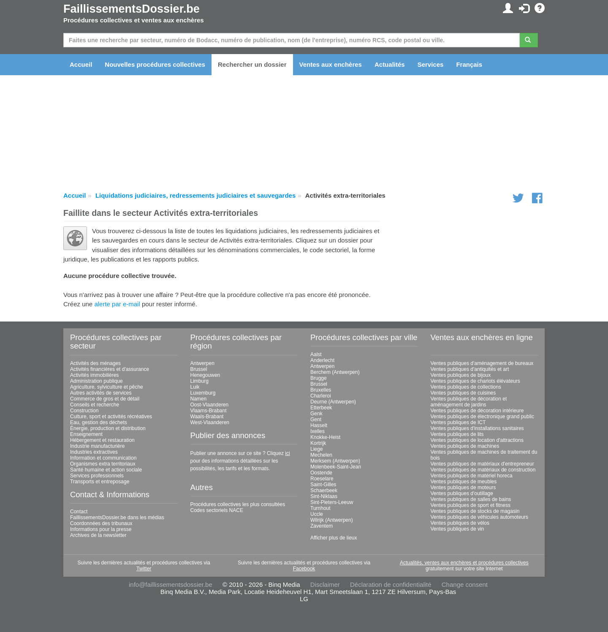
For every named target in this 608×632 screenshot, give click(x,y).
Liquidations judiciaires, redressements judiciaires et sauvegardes (195, 195)
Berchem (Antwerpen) (335, 372)
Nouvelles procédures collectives (155, 64)
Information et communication (103, 458)
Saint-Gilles (323, 485)
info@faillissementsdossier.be (170, 584)
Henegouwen (205, 375)
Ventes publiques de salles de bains (471, 499)
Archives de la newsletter (98, 535)
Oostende (321, 473)
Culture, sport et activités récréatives (111, 417)
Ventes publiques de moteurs (463, 487)
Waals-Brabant (207, 417)
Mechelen (321, 455)
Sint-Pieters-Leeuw (331, 502)
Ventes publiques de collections (466, 387)
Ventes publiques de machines (465, 446)
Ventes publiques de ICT (458, 422)
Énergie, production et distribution (108, 428)
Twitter (143, 569)
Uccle (316, 514)
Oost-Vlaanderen (209, 405)
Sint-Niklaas (323, 496)
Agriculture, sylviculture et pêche (106, 387)
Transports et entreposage (99, 482)
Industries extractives (94, 452)
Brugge (318, 378)
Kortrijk (318, 443)
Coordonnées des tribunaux (101, 523)
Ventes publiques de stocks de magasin (475, 511)
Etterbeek (321, 408)
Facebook (304, 569)
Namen (198, 399)
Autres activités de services (100, 393)
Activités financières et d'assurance (109, 369)
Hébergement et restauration (102, 440)
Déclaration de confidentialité (391, 584)
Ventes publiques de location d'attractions (477, 440)
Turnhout (320, 508)
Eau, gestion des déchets (98, 422)
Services (431, 64)
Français (469, 64)
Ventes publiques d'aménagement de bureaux (482, 363)
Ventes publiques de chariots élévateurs (475, 381)
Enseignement (86, 434)
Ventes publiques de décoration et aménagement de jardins (469, 402)
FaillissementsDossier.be (131, 9)
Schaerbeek (323, 490)
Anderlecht (322, 360)
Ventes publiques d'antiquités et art (470, 369)
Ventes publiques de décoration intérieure (477, 411)
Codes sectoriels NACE (216, 510)
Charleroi (320, 396)
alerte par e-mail (117, 304)
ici (287, 453)
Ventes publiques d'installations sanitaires (477, 428)
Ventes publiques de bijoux (461, 375)
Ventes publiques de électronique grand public (483, 417)
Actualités (390, 64)
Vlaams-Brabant (208, 411)
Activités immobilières (94, 375)
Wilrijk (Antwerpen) (331, 520)
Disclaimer (325, 584)
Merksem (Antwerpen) (335, 461)
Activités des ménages (95, 363)
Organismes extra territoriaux (103, 464)
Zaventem (321, 526)
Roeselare (322, 479)
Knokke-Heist (325, 437)
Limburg (199, 381)
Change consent (465, 584)
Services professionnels (97, 476)
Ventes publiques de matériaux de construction (483, 470)
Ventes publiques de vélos (460, 523)
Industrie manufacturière (97, 446)
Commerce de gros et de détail (104, 399)
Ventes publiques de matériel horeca (472, 476)
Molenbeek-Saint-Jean (335, 467)
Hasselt (318, 425)
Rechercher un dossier (252, 64)
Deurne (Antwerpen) (333, 402)
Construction (84, 411)
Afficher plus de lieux (333, 538)
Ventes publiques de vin (457, 529)
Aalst (316, 354)
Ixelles (317, 431)
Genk (316, 414)
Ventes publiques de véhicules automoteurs (480, 517)
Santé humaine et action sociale (106, 470)
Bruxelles (320, 390)
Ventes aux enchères (330, 64)
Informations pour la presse (100, 529)
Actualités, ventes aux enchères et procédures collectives (464, 563)
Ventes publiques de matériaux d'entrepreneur (482, 464)
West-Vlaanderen (210, 422)
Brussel (198, 369)
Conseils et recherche (94, 405)
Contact (78, 512)
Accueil (81, 64)
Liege (316, 449)
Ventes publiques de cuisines (463, 393)
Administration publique (96, 381)
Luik (195, 387)
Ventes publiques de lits (457, 434)
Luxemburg (203, 393)
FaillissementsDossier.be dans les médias (117, 517)
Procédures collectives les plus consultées (237, 504)
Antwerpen (202, 363)
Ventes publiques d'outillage (462, 493)
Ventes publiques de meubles (464, 482)
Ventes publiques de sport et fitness (470, 505)
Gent (315, 419)
